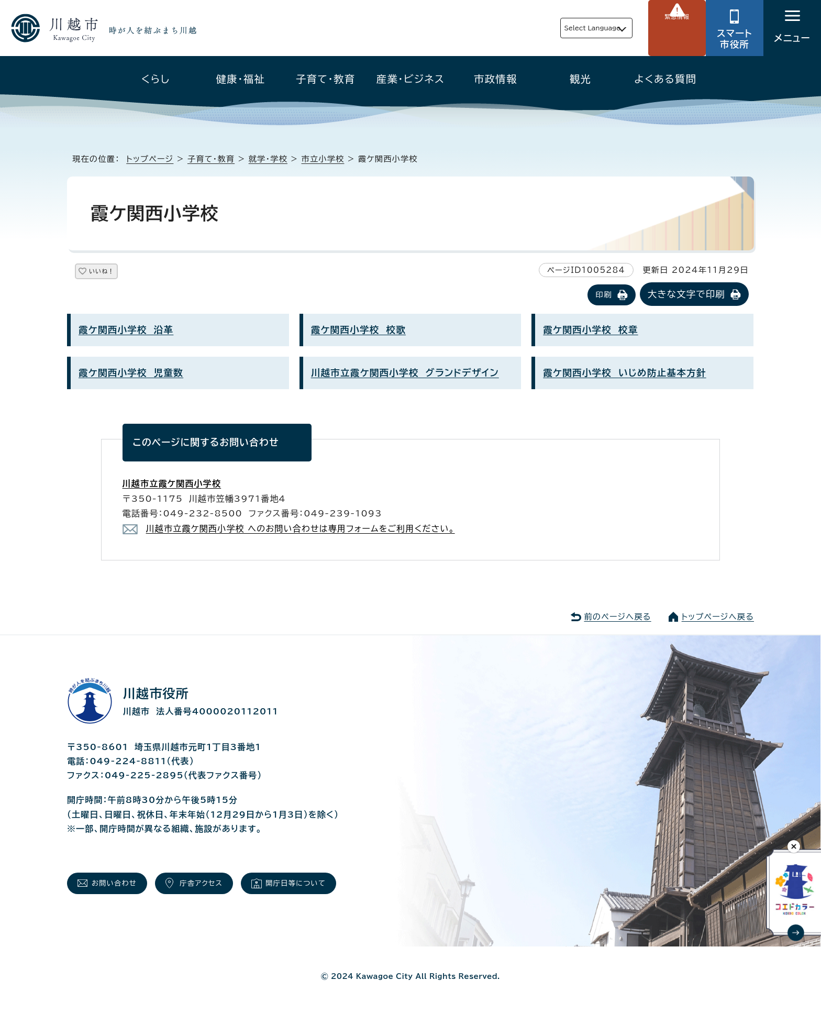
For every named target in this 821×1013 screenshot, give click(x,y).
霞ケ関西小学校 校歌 (358, 330)
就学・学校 (268, 159)
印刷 (603, 296)
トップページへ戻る (718, 618)
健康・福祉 (240, 79)
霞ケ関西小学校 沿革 (126, 330)
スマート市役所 (734, 39)
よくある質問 (665, 79)
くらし (155, 79)
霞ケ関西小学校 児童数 (131, 373)
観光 (580, 79)
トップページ (149, 159)
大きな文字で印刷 (686, 295)
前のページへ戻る (617, 618)
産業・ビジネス (410, 79)
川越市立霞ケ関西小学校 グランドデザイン (405, 373)
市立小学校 (323, 159)
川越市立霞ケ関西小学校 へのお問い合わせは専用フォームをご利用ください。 (300, 529)
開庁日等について (329, 887)
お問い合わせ (121, 887)
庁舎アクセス (220, 887)
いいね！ (113, 273)
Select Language (568, 28)
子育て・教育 (326, 79)
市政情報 (495, 79)
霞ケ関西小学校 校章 (590, 330)
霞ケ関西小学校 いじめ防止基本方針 (624, 373)
